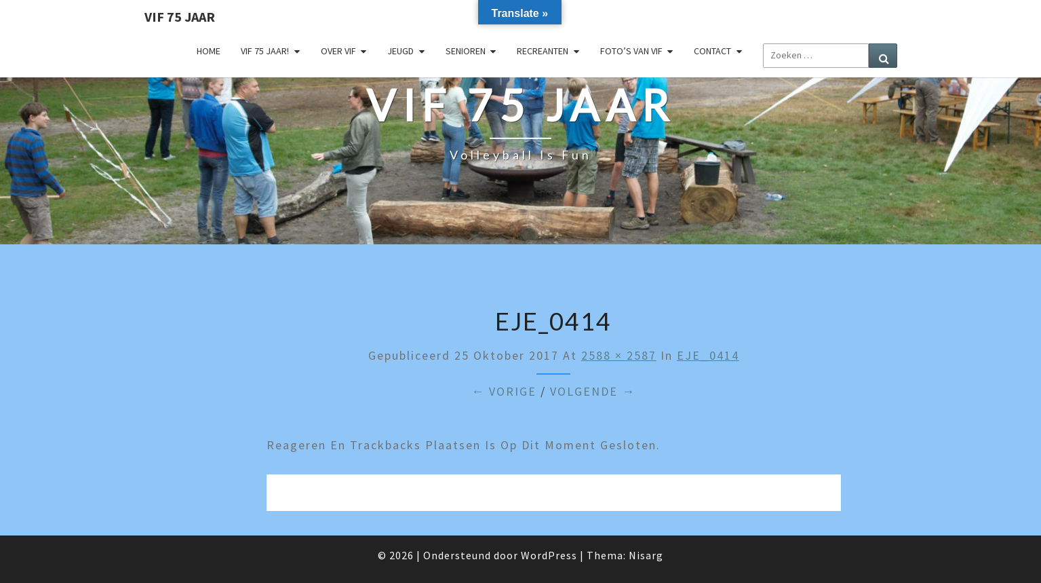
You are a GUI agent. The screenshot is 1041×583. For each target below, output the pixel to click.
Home (208, 51)
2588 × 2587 (618, 355)
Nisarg (646, 555)
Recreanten (542, 51)
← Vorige (503, 391)
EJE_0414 (708, 355)
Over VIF (338, 51)
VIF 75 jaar (179, 16)
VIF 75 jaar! (265, 51)
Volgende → (592, 391)
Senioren (466, 51)
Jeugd (400, 51)
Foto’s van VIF (631, 51)
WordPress (549, 555)
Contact (712, 51)
